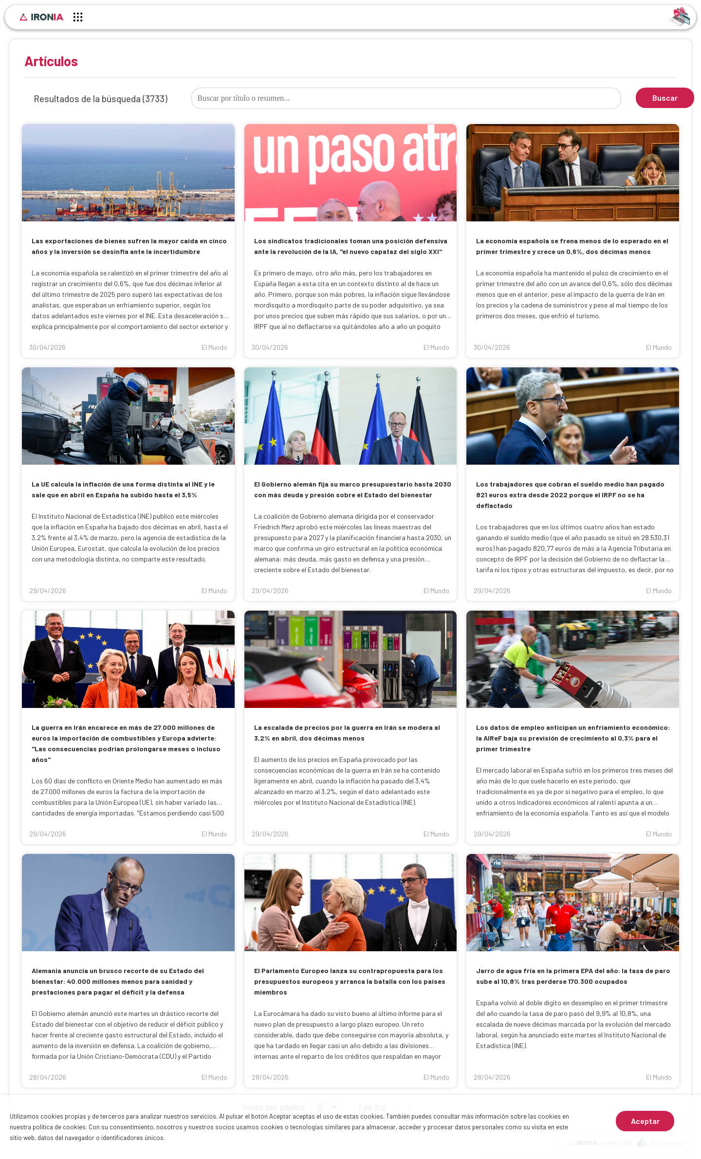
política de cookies (59, 1127)
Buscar (665, 97)
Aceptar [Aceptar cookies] (645, 1120)
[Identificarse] (679, 16)
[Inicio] (41, 17)
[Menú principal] (78, 18)
